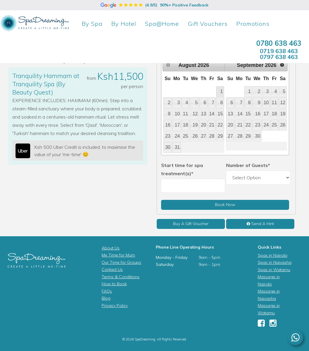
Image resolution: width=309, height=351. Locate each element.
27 (203, 136)
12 (195, 113)
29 (220, 136)
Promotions (252, 23)
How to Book (114, 283)
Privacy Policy (115, 305)
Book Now (225, 204)
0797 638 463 (279, 56)
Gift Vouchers (208, 23)
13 (203, 113)
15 (220, 113)
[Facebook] (261, 324)
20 (203, 124)
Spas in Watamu (274, 269)
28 (211, 136)
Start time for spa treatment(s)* (182, 169)
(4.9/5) (154, 5)
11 (185, 113)
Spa (92, 23)
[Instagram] (273, 324)
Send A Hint (260, 223)
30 (167, 147)
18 (185, 124)
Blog (106, 298)
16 (167, 124)
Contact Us (112, 269)
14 (211, 113)
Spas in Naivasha (274, 262)
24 (177, 136)
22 (220, 124)
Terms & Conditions (120, 276)
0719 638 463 (279, 51)
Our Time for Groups (121, 262)
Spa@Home (162, 23)
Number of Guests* (248, 165)
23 (167, 136)
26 (195, 136)
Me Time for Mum (118, 255)
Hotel (123, 23)
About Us (110, 248)
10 (177, 113)
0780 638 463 (278, 43)
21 (211, 124)
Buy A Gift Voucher (191, 223)
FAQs (107, 291)
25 (185, 136)
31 (177, 147)
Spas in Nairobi (272, 255)
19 (195, 124)
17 (177, 124)
